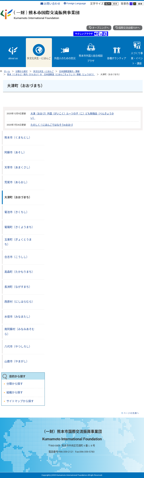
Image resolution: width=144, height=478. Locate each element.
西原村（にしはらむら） (19, 301)
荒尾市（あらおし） (16, 182)
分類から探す (21, 71)
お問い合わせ (50, 3)
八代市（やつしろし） (18, 346)
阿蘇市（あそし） (15, 152)
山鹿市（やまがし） (16, 361)
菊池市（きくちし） (16, 212)
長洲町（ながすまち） (18, 286)
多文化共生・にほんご (43, 71)
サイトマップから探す (20, 401)
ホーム (7, 71)
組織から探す (14, 392)
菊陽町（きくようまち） (19, 227)
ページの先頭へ (131, 413)
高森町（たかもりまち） (19, 271)
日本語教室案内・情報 (69, 71)
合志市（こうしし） (16, 257)
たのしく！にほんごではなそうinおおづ (51, 125)
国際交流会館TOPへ (128, 27)
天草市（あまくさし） (18, 167)
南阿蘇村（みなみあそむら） (19, 332)
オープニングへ (99, 27)
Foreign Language (75, 3)
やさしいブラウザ (84, 33)
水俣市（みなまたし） (18, 316)
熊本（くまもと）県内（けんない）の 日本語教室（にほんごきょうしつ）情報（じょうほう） (51, 74)
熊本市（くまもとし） (18, 137)
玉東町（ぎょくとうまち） (18, 242)
